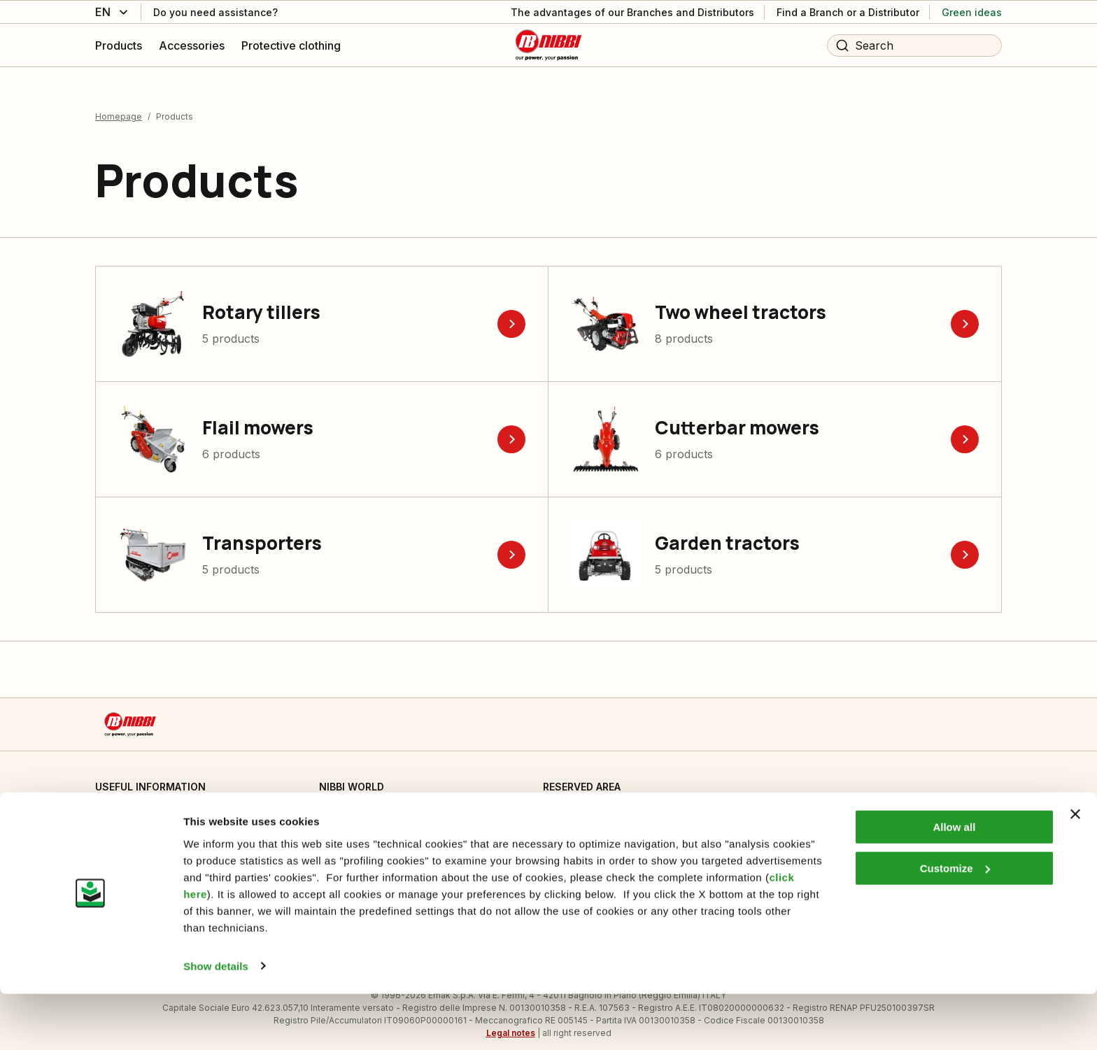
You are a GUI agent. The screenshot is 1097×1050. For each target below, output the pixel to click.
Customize (955, 924)
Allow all (954, 884)
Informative (120, 831)
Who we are (347, 803)
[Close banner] (1075, 871)
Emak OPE (342, 831)
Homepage (118, 104)
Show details (215, 1022)
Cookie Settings (132, 803)
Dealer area (570, 803)
